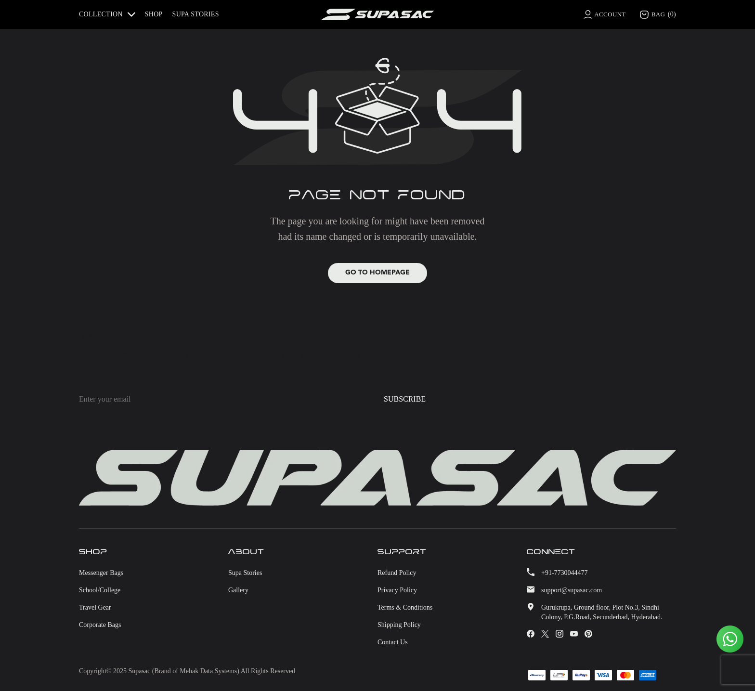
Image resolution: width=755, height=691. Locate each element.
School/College (99, 590)
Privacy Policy (397, 590)
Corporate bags (100, 625)
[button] (109, 14)
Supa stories (195, 14)
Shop (154, 14)
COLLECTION (107, 14)
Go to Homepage (377, 273)
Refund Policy (397, 573)
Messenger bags (101, 573)
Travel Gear (95, 608)
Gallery (238, 590)
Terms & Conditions (405, 608)
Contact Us (393, 642)
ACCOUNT (608, 14)
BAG (657, 14)
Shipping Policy (399, 625)
